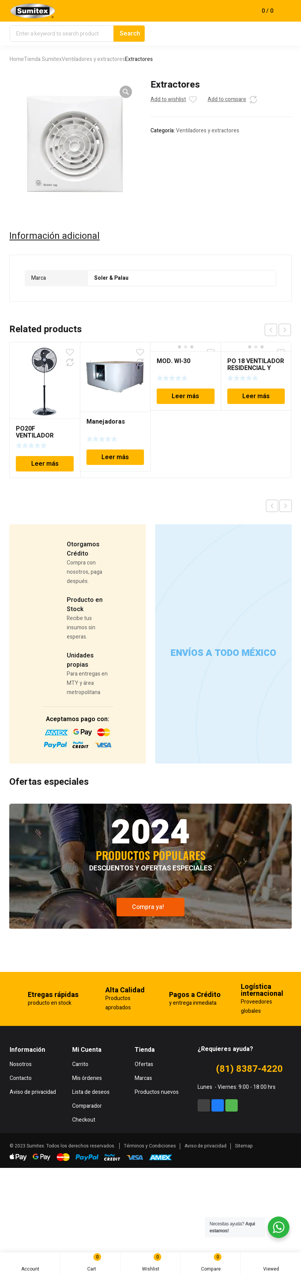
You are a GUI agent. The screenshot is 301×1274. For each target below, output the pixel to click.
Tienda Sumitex (43, 59)
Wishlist (152, 1262)
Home (17, 59)
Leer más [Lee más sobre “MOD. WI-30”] (185, 396)
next (285, 330)
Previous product (272, 506)
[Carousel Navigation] (278, 330)
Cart (92, 1263)
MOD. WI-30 (173, 361)
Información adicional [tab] (54, 236)
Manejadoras (105, 421)
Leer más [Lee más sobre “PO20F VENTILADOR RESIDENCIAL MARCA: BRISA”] (45, 463)
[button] (126, 92)
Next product (285, 506)
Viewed (271, 1264)
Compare (211, 1262)
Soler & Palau (111, 278)
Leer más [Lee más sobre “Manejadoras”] (115, 457)
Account (30, 1264)
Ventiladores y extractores (93, 59)
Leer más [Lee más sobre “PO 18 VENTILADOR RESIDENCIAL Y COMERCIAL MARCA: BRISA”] (256, 396)
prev (271, 330)
